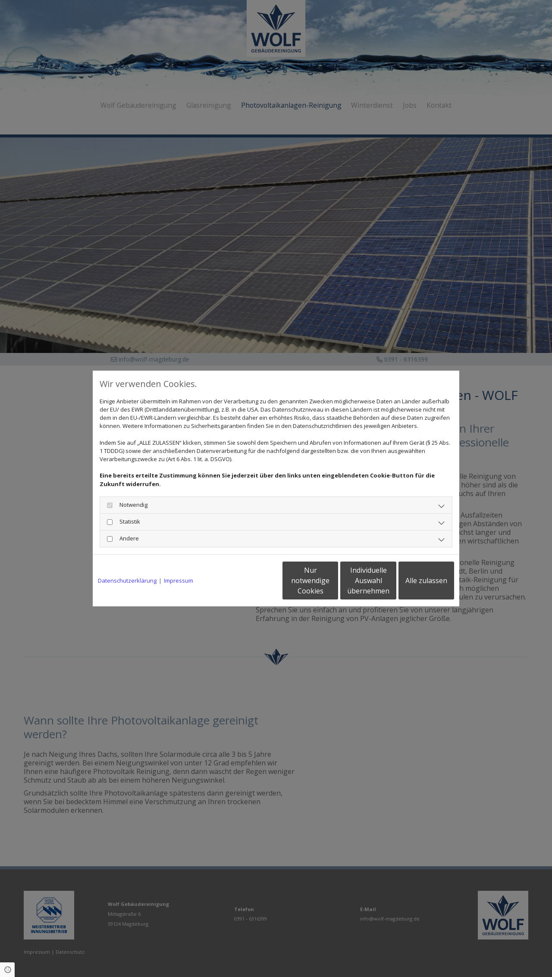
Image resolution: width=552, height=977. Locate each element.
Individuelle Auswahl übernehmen (332, 580)
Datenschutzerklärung (127, 580)
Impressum (178, 580)
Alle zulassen (414, 580)
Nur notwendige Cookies (250, 580)
